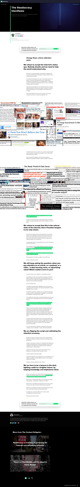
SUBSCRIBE (55, 48)
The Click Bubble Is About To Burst (20, 40)
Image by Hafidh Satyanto (76, 4)
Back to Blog (3, 4)
